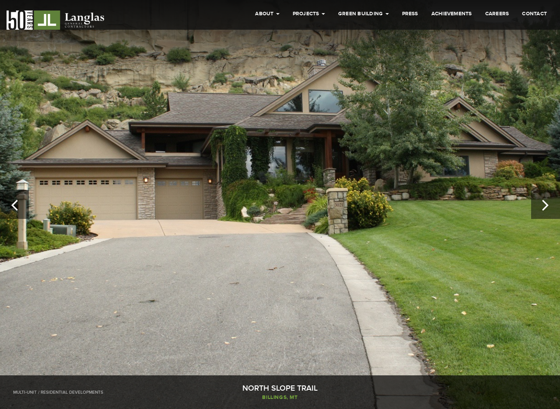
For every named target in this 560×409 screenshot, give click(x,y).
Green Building (363, 13)
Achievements (451, 13)
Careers (497, 13)
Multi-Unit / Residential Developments (58, 392)
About (267, 13)
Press (410, 13)
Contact (534, 13)
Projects (309, 13)
